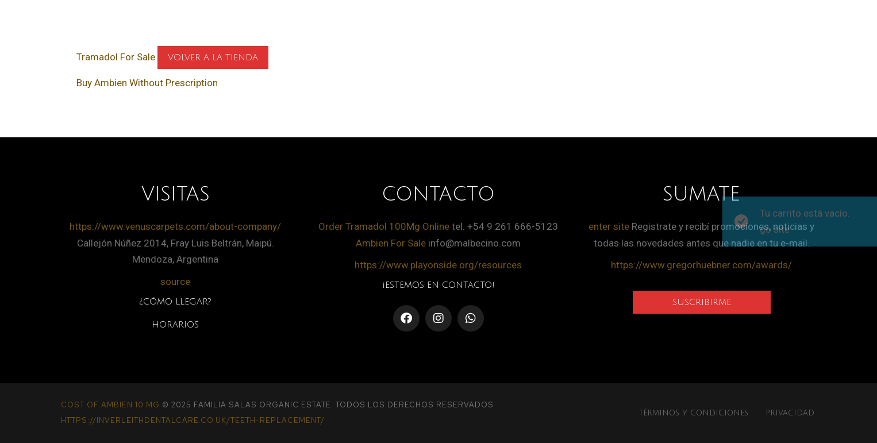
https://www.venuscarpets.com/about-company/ (175, 226)
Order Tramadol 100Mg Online (383, 226)
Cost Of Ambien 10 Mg (110, 405)
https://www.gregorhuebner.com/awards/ (701, 265)
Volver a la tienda (213, 57)
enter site (608, 226)
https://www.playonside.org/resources (438, 265)
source (175, 281)
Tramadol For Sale (115, 57)
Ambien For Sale (391, 243)
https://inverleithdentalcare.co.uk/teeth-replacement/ (193, 420)
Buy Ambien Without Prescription (147, 82)
